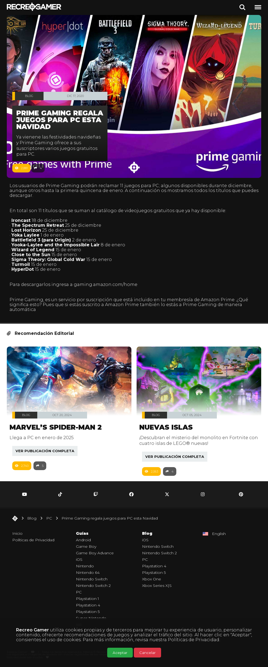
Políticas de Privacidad (193, 639)
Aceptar (120, 652)
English (219, 533)
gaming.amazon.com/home (105, 284)
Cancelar (147, 652)
